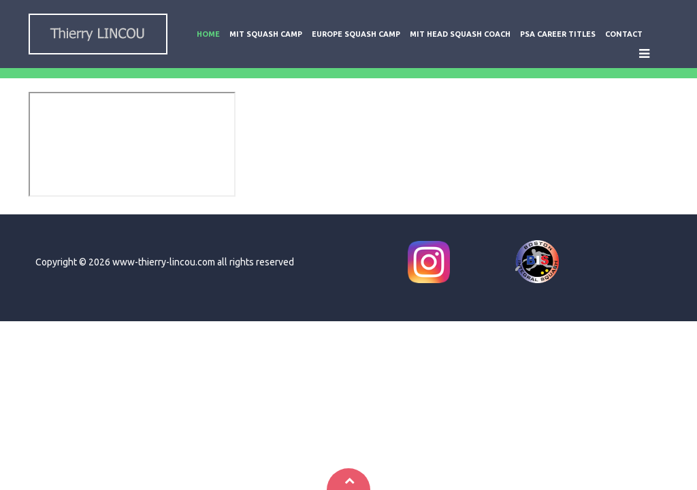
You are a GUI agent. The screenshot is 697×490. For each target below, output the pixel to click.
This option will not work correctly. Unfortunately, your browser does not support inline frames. (132, 144)
